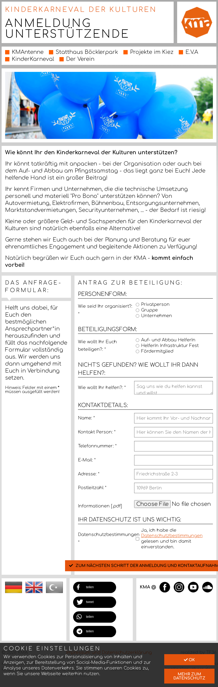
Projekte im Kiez (151, 52)
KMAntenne (28, 52)
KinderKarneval (33, 59)
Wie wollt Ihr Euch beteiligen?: (97, 345)
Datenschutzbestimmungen (106, 538)
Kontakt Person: (97, 432)
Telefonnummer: (97, 446)
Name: (86, 418)
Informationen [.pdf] (100, 506)
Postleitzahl (92, 487)
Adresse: (88, 474)
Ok (189, 660)
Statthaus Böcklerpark (87, 52)
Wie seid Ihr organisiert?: (105, 310)
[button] (94, 587)
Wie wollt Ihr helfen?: (102, 387)
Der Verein (80, 59)
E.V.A (191, 52)
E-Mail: (87, 460)
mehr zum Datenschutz (189, 676)
